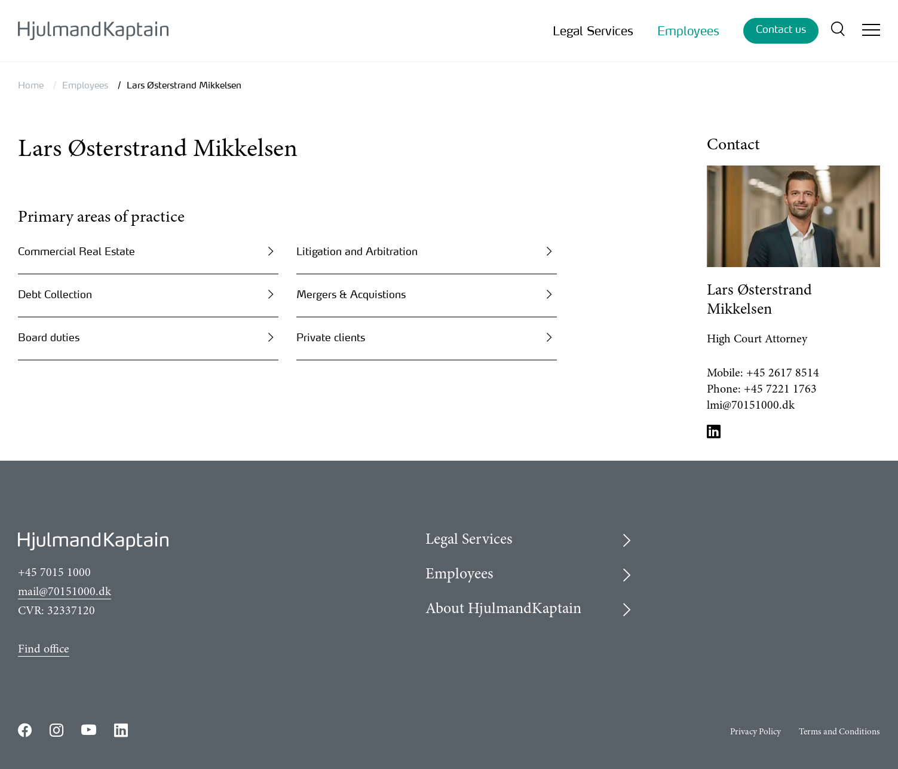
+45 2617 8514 (782, 373)
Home (31, 85)
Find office (43, 649)
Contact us (781, 29)
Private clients (330, 337)
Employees (688, 30)
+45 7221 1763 (780, 390)
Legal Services (593, 30)
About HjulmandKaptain (503, 609)
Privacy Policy (755, 732)
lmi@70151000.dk (751, 406)
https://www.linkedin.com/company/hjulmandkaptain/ (121, 730)
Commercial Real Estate (76, 251)
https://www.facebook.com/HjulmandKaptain (25, 730)
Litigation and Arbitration (357, 251)
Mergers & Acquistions (351, 294)
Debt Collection (55, 294)
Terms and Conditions (839, 732)
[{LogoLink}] (93, 30)
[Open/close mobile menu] (871, 31)
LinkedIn (714, 431)
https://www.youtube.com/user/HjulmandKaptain (88, 730)
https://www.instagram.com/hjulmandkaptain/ (56, 730)
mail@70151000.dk (64, 592)
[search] (837, 30)
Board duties (48, 337)
